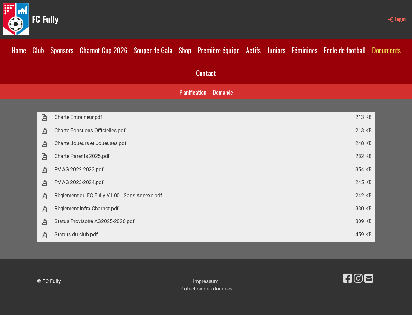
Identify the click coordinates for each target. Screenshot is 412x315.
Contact (206, 73)
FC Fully (45, 19)
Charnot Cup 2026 (103, 50)
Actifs (253, 50)
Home (19, 50)
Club (38, 50)
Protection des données (205, 289)
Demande (223, 91)
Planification (192, 91)
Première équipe (218, 50)
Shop (185, 50)
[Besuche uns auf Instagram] (358, 278)
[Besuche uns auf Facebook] (347, 278)
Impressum (206, 281)
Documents (386, 50)
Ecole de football (345, 50)
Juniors (276, 50)
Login (396, 19)
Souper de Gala (153, 50)
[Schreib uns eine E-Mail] (368, 278)
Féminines (304, 50)
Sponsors (62, 50)
